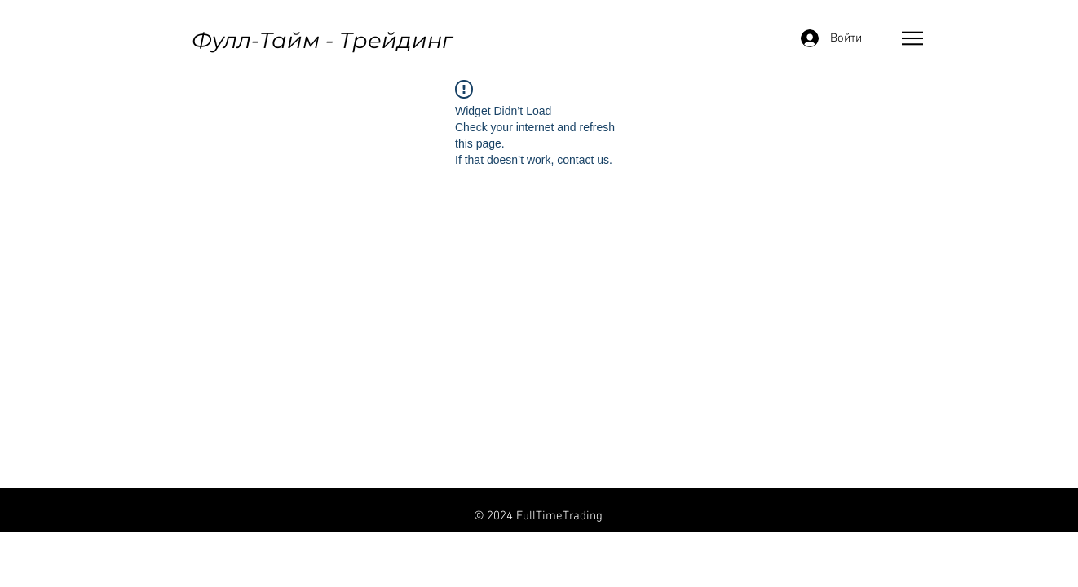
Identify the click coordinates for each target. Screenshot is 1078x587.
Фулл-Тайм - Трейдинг (322, 40)
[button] (912, 38)
